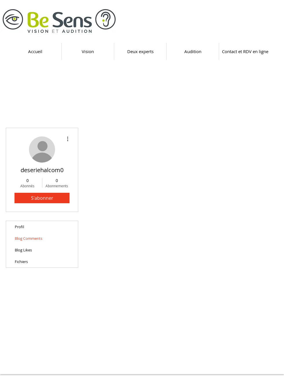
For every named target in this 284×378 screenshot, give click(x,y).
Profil (19, 226)
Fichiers (21, 261)
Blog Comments (28, 238)
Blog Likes (23, 250)
